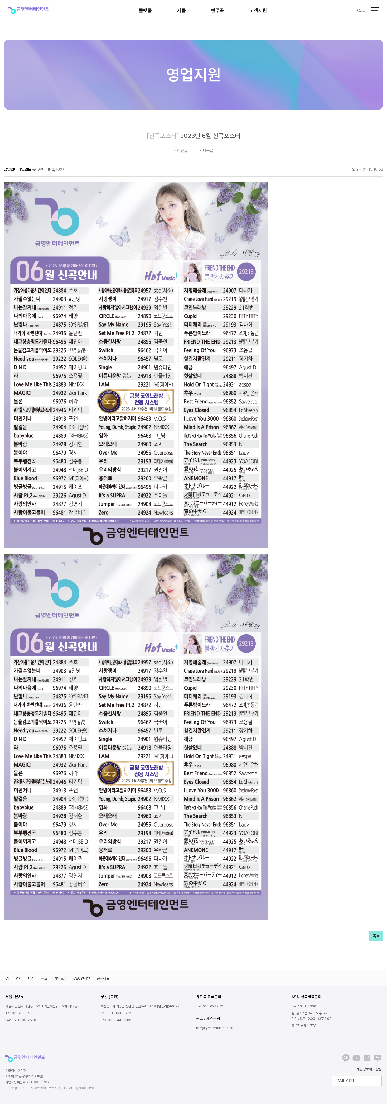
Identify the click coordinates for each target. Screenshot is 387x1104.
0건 (37, 169)
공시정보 (103, 978)
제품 (181, 10)
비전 (31, 978)
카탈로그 (60, 978)
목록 (376, 936)
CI (7, 978)
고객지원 (258, 10)
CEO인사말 (81, 978)
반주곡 (217, 10)
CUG (361, 10)
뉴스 (44, 978)
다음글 (206, 150)
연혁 (18, 978)
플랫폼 (145, 10)
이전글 (180, 150)
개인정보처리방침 (369, 1069)
